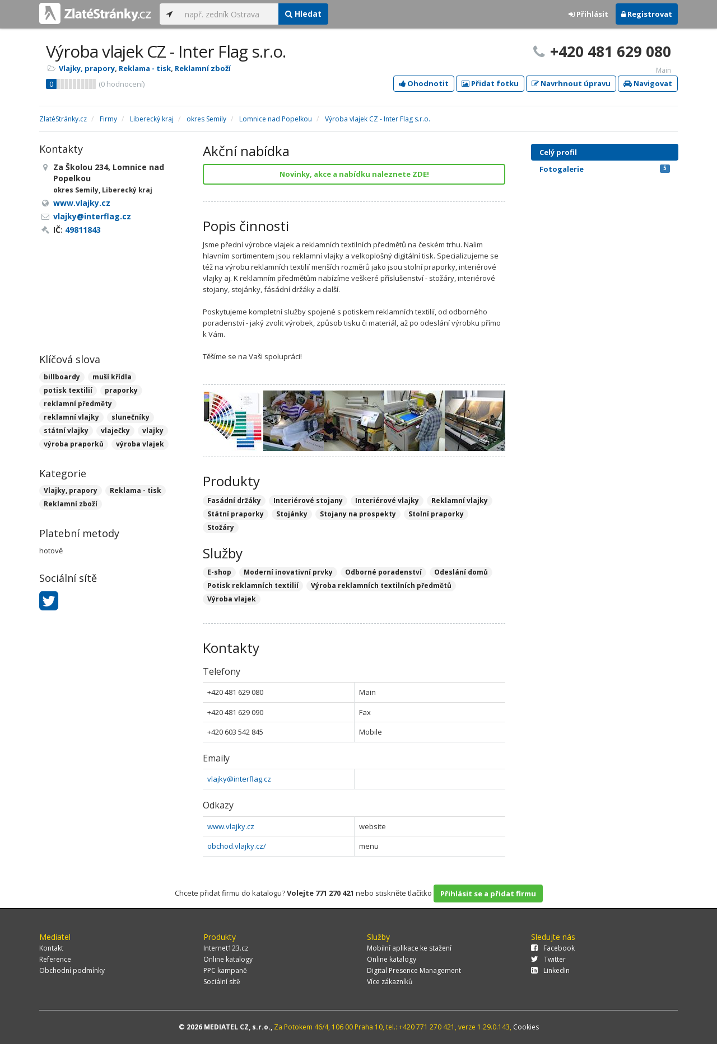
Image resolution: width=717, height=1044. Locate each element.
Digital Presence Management (414, 970)
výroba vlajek (140, 444)
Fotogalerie (604, 169)
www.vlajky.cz (230, 826)
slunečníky (130, 417)
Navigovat (647, 83)
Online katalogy (228, 959)
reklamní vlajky (71, 417)
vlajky (153, 430)
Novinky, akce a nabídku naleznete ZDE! (354, 174)
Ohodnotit (424, 83)
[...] (229, 14)
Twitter (548, 959)
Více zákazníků (389, 981)
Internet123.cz (225, 948)
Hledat (303, 13)
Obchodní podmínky (72, 970)
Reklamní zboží (203, 68)
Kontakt (51, 948)
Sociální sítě (221, 981)
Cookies (526, 1027)
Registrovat (646, 14)
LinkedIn (550, 970)
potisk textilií (68, 390)
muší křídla (112, 377)
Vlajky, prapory (87, 68)
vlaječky (115, 430)
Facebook (553, 948)
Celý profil (558, 152)
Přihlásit (588, 14)
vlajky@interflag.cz (239, 779)
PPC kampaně (225, 970)
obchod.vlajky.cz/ (236, 846)
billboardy (62, 377)
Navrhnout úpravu (571, 83)
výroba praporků (74, 444)
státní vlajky (66, 430)
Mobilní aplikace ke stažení (409, 948)
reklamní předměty (78, 403)
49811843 (83, 229)
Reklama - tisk (145, 68)
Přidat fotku (490, 83)
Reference (55, 959)
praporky (121, 390)
